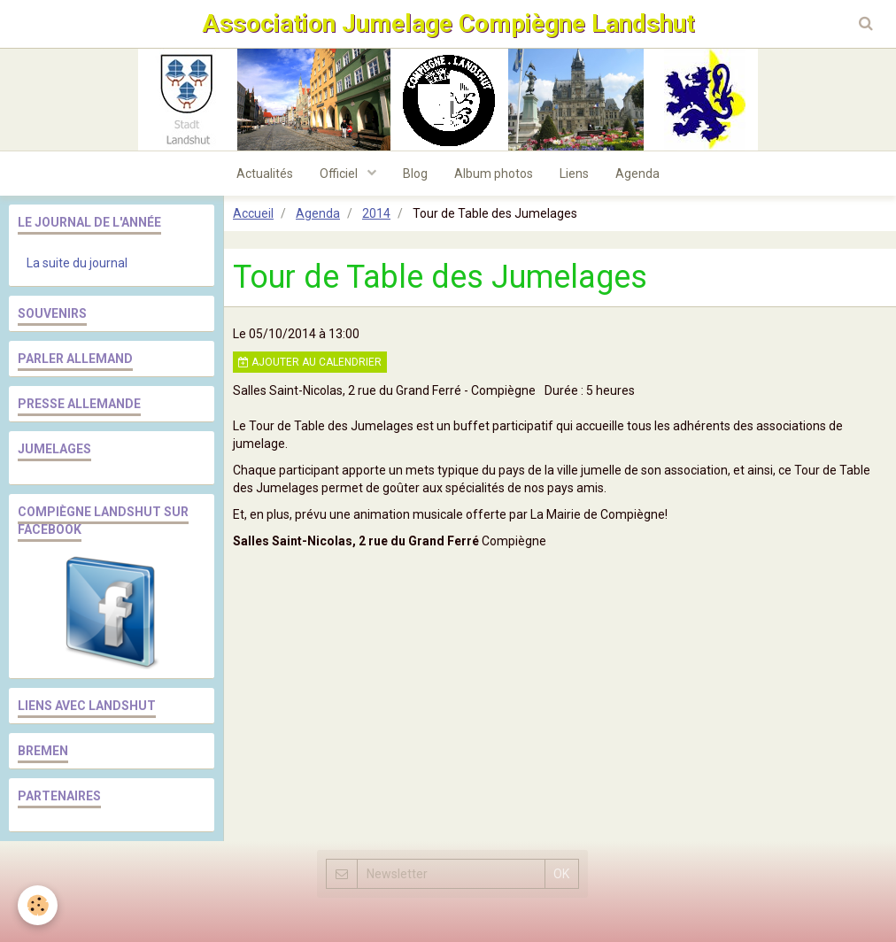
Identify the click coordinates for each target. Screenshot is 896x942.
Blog (415, 173)
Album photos (493, 173)
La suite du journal (77, 263)
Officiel (340, 173)
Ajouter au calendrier (310, 362)
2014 (376, 213)
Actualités (264, 173)
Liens (574, 173)
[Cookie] (38, 905)
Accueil (253, 213)
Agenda (637, 173)
